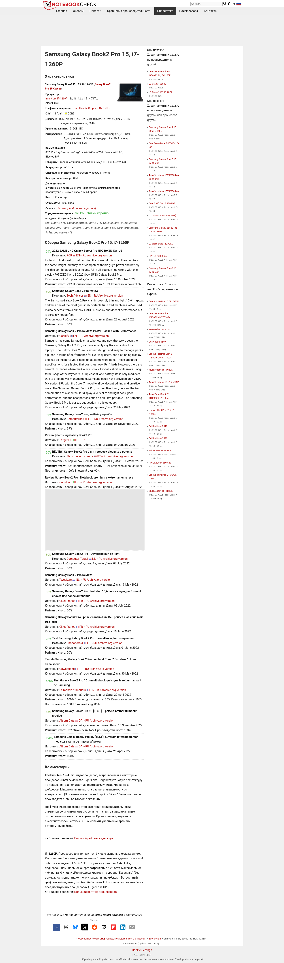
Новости (95, 11)
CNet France (67, 601)
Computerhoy (75, 419)
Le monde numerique (72, 690)
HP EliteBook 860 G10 (160, 462)
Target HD (65, 440)
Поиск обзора (188, 11)
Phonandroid (75, 643)
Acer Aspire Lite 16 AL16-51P (164, 301)
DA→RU (84, 720)
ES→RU (93, 419)
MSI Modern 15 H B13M (161, 491)
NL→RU (97, 558)
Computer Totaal (77, 558)
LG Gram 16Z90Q (157, 83)
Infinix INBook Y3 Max (160, 450)
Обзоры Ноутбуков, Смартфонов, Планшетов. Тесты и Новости (112, 938)
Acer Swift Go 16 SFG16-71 (163, 203)
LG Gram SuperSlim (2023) (162, 215)
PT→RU (81, 440)
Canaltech (65, 482)
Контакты (210, 11)
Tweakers (65, 579)
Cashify (64, 336)
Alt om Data (66, 720)
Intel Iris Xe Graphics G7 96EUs (92, 108)
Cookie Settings (142, 950)
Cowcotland (67, 669)
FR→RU (84, 601)
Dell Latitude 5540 (158, 426)
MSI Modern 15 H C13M (161, 369)
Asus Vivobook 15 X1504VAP (164, 382)
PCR (69, 255)
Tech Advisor (75, 295)
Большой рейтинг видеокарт (93, 838)
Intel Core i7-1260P (57, 98)
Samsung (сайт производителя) (77, 208)
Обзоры (78, 11)
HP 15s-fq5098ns (158, 256)
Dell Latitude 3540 (158, 438)
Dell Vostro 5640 (157, 341)
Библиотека (165, 11)
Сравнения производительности (129, 11)
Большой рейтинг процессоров (95, 892)
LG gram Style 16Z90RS (161, 243)
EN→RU (81, 255)
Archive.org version (99, 255)
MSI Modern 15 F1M (159, 329)
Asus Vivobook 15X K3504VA (164, 191)
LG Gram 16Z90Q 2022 (160, 92)
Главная (61, 11)
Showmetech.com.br (80, 456)
